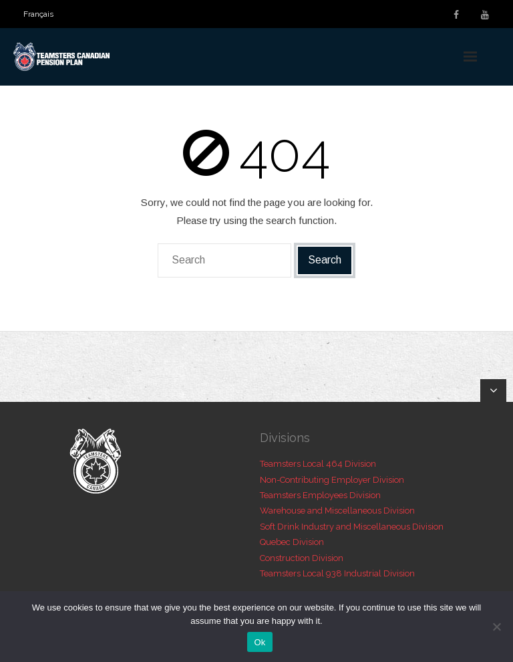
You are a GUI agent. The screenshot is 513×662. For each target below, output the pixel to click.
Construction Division (301, 558)
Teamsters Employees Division (320, 495)
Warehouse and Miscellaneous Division (337, 511)
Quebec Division (292, 542)
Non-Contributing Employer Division (332, 480)
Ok (259, 642)
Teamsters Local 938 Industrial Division (337, 573)
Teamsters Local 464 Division (318, 464)
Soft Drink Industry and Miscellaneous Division (352, 527)
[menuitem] (38, 14)
